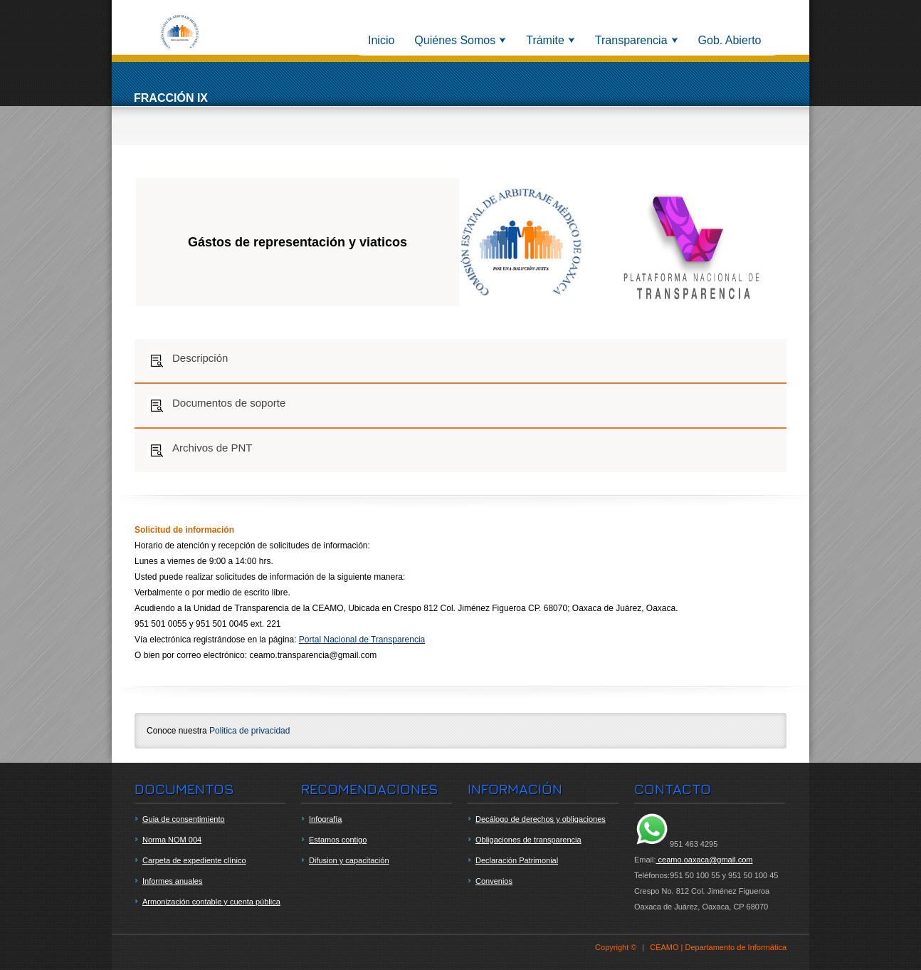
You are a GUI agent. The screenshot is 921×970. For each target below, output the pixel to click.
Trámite (545, 40)
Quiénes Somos (454, 40)
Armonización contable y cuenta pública (211, 901)
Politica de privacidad (249, 731)
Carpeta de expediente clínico (194, 860)
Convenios (493, 881)
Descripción (187, 361)
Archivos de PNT (200, 450)
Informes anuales (172, 881)
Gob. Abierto (730, 40)
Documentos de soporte (216, 405)
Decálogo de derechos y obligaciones (540, 819)
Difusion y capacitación (349, 860)
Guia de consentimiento (183, 819)
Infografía (325, 819)
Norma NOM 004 (171, 839)
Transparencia (631, 40)
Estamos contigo (338, 839)
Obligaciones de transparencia (528, 839)
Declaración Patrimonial (516, 860)
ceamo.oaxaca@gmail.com (704, 859)
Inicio (381, 40)
